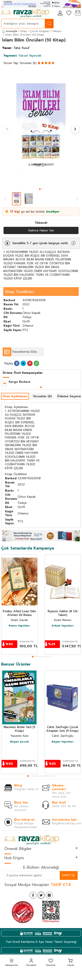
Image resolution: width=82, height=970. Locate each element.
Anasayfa (9, 31)
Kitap (23, 31)
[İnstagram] (49, 895)
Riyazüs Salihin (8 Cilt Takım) (63, 613)
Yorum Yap (10, 63)
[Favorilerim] (69, 13)
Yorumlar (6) (28, 63)
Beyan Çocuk (19, 742)
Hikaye (57, 31)
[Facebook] (33, 895)
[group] (41, 127)
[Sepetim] (77, 13)
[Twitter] (41, 895)
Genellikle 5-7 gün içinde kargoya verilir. (40, 243)
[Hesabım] (60, 13)
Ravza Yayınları (19, 626)
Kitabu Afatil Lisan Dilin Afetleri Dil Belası (19, 613)
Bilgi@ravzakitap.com (66, 823)
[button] (40, 189)
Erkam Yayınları (62, 626)
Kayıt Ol (68, 875)
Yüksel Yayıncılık (22, 55)
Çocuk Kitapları (40, 31)
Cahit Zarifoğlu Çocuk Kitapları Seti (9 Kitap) (63, 729)
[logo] (25, 13)
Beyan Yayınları (62, 742)
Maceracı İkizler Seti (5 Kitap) (19, 729)
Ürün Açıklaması (15, 396)
